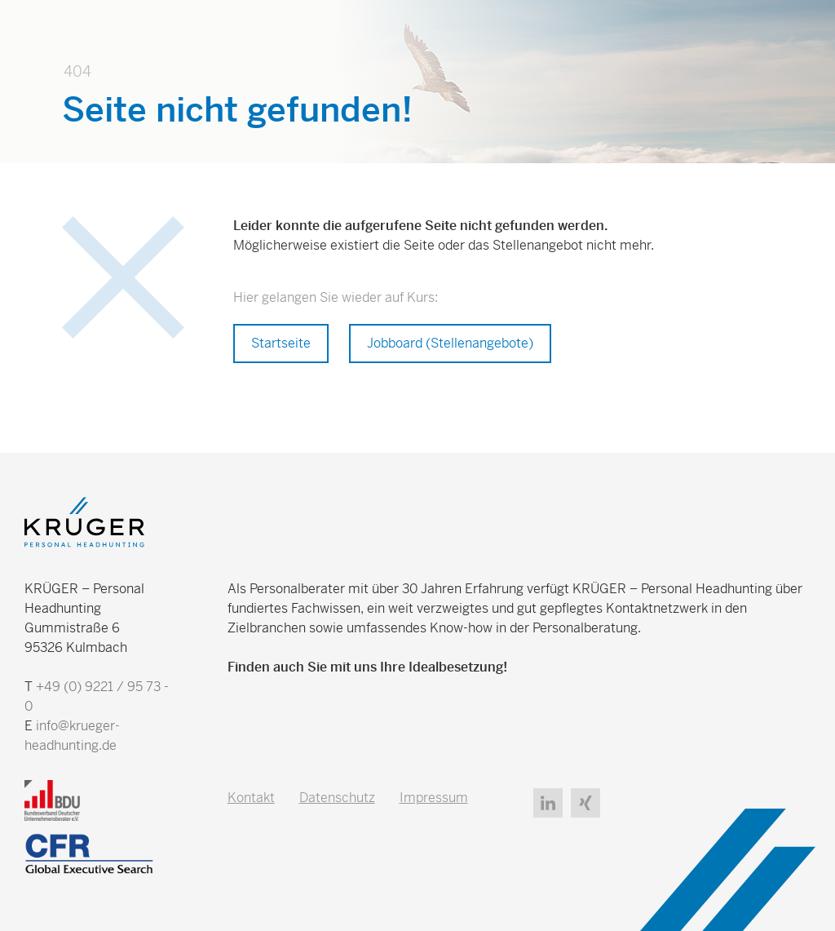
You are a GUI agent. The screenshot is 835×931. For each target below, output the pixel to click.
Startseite (281, 343)
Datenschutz (337, 797)
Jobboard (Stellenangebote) (450, 343)
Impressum (434, 797)
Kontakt (251, 797)
